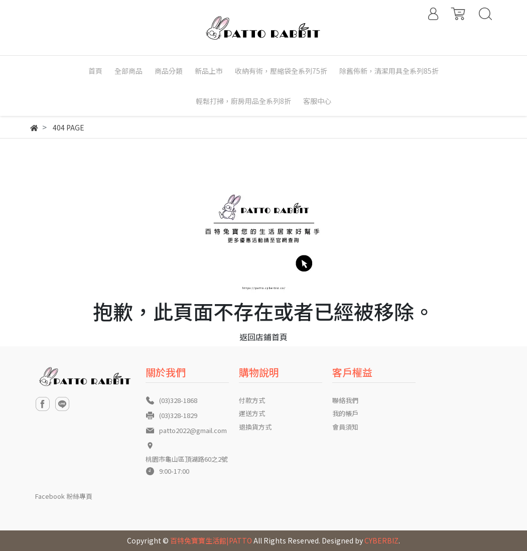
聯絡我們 (345, 400)
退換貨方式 (255, 427)
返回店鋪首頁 (263, 337)
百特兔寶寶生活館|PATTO (211, 540)
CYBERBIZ (381, 540)
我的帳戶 (345, 413)
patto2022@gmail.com (193, 430)
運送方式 (252, 413)
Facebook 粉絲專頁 (63, 496)
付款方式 (252, 400)
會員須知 (345, 427)
